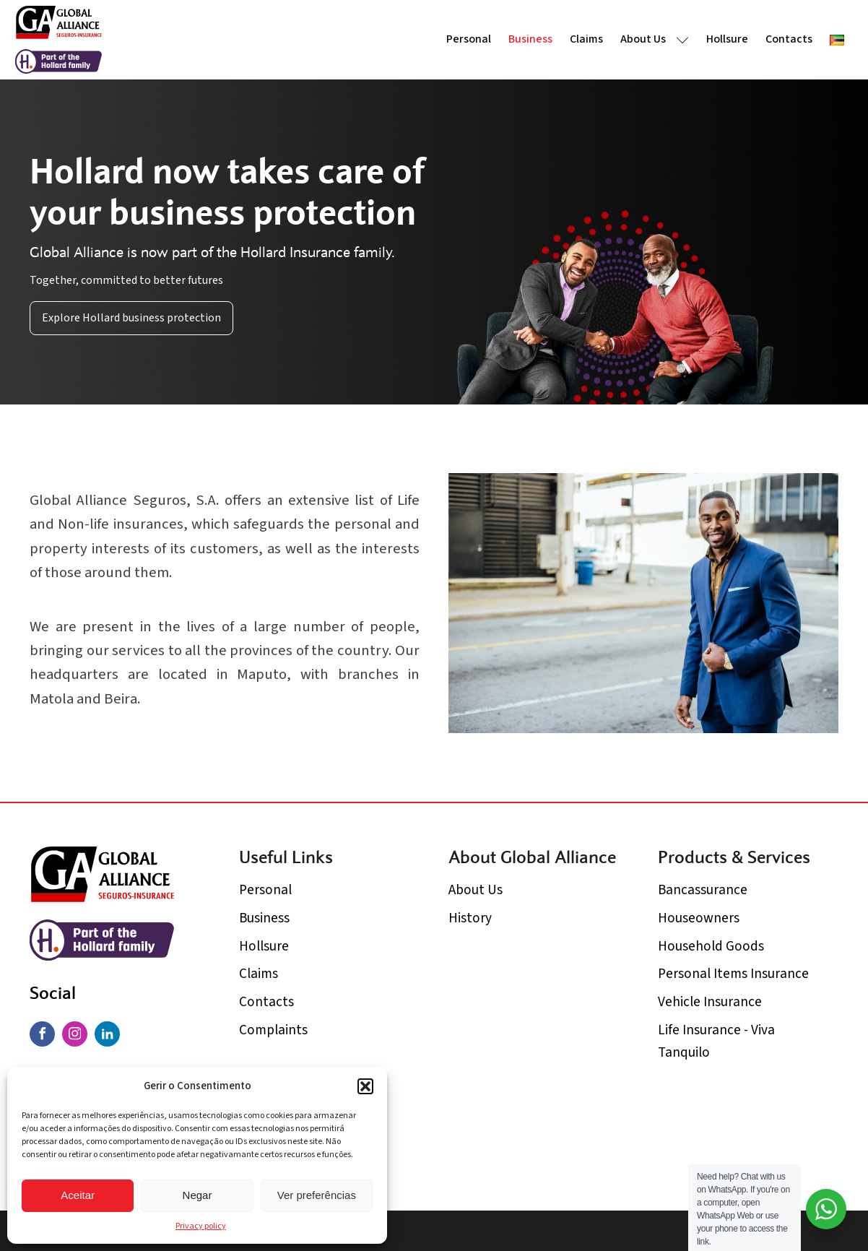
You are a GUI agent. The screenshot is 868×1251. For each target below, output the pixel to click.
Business (530, 39)
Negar (197, 1195)
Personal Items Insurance (733, 974)
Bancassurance (702, 890)
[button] (365, 1086)
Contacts (788, 39)
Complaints (273, 1030)
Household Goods (711, 946)
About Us (654, 39)
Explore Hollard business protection (131, 318)
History (470, 918)
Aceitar (78, 1195)
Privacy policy (200, 1226)
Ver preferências (316, 1195)
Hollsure (727, 39)
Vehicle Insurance (710, 1002)
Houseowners (698, 918)
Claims (586, 39)
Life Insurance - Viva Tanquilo (716, 1041)
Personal (468, 39)
